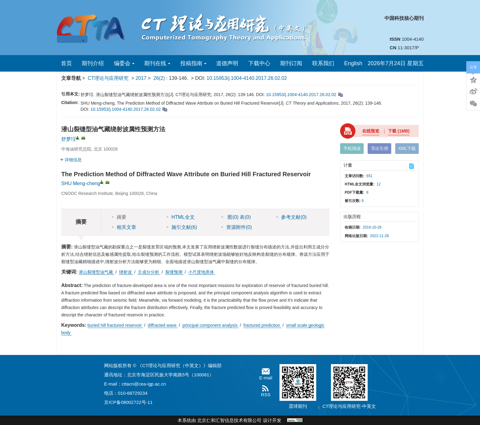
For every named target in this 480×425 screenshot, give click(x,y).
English (353, 63)
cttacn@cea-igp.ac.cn (144, 383)
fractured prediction (262, 325)
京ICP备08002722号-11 (128, 402)
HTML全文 (181, 217)
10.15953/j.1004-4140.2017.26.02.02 (247, 78)
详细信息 (71, 159)
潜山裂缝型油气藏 (96, 272)
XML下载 (407, 148)
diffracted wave (163, 325)
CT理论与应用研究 (108, 78)
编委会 (124, 63)
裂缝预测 (174, 272)
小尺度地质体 (201, 272)
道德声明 (227, 63)
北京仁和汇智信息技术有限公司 (229, 420)
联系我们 (323, 63)
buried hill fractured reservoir (115, 325)
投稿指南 (193, 63)
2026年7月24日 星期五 (396, 63)
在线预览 (370, 131)
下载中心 (259, 63)
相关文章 (124, 227)
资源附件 (236, 227)
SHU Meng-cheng (80, 183)
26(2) (159, 78)
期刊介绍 (93, 63)
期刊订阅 (291, 63)
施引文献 (182, 227)
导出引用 (379, 148)
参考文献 (291, 217)
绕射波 (126, 272)
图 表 (236, 217)
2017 (141, 78)
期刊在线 (157, 63)
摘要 (119, 217)
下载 (399, 131)
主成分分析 (149, 272)
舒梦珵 (68, 139)
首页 (66, 63)
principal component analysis (210, 325)
